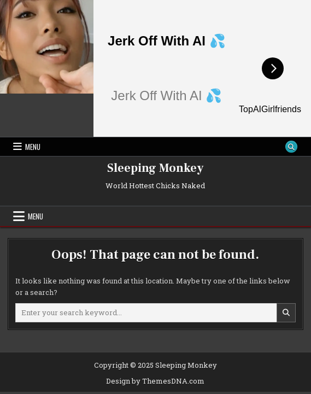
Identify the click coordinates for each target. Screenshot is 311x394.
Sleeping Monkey (155, 168)
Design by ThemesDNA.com (155, 381)
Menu (32, 146)
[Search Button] (291, 147)
